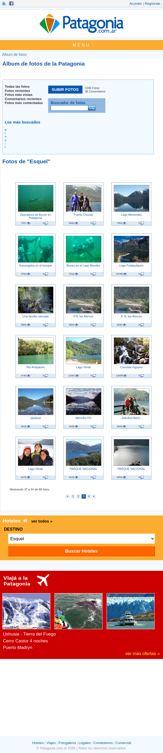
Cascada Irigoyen (131, 367)
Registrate (152, 4)
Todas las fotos (17, 86)
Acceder (135, 4)
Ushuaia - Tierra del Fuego (29, 634)
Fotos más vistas (19, 95)
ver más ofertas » (142, 653)
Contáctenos (103, 743)
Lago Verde (83, 367)
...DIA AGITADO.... (131, 418)
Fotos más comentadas (24, 103)
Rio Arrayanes (35, 367)
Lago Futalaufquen (131, 265)
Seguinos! (4, 3)
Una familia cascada (35, 316)
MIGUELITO (83, 418)
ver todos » (41, 521)
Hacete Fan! (11, 3)
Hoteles (38, 743)
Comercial (123, 743)
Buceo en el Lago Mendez (83, 265)
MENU (81, 45)
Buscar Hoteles (81, 551)
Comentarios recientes (23, 99)
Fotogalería (67, 743)
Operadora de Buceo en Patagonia (35, 216)
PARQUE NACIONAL (83, 468)
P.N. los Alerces (83, 316)
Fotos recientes (17, 91)
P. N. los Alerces (131, 316)
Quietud (36, 418)
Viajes (51, 743)
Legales (85, 743)
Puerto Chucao (83, 214)
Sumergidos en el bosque (35, 265)
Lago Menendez (131, 214)
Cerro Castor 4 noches (25, 640)
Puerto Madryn (17, 647)
